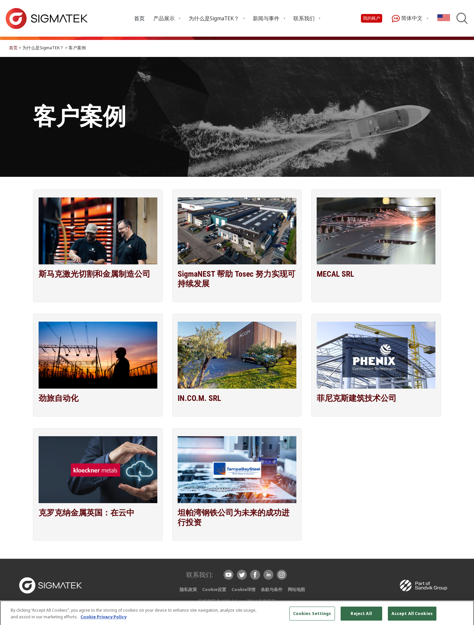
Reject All (361, 617)
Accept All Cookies (412, 617)
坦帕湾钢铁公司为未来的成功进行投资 (233, 517)
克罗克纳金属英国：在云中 (86, 512)
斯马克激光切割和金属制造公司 (94, 274)
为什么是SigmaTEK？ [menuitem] (214, 18)
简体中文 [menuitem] (407, 18)
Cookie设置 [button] (214, 589)
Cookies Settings (312, 617)
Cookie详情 (243, 589)
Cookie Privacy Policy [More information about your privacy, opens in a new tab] (103, 620)
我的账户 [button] (371, 18)
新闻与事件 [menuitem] (266, 18)
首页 (139, 18)
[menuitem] (139, 18)
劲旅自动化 (59, 398)
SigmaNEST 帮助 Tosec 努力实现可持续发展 (236, 278)
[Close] (463, 616)
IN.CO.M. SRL (199, 398)
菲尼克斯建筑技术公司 (356, 398)
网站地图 (296, 589)
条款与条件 (271, 589)
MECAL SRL (335, 274)
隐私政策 (188, 589)
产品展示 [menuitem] (164, 18)
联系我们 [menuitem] (304, 18)
